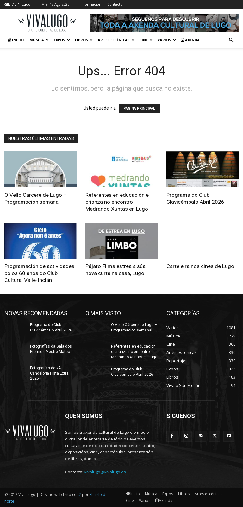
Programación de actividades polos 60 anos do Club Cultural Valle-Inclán (39, 273)
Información (90, 4)
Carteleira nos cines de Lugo (200, 266)
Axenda (190, 39)
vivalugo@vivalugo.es (105, 472)
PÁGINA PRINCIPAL (139, 108)
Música (39, 39)
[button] (231, 40)
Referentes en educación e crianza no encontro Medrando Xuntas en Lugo (117, 202)
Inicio (15, 39)
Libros (84, 39)
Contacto (114, 4)
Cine (146, 39)
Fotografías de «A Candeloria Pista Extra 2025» (49, 373)
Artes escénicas (116, 39)
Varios (167, 39)
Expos (62, 39)
